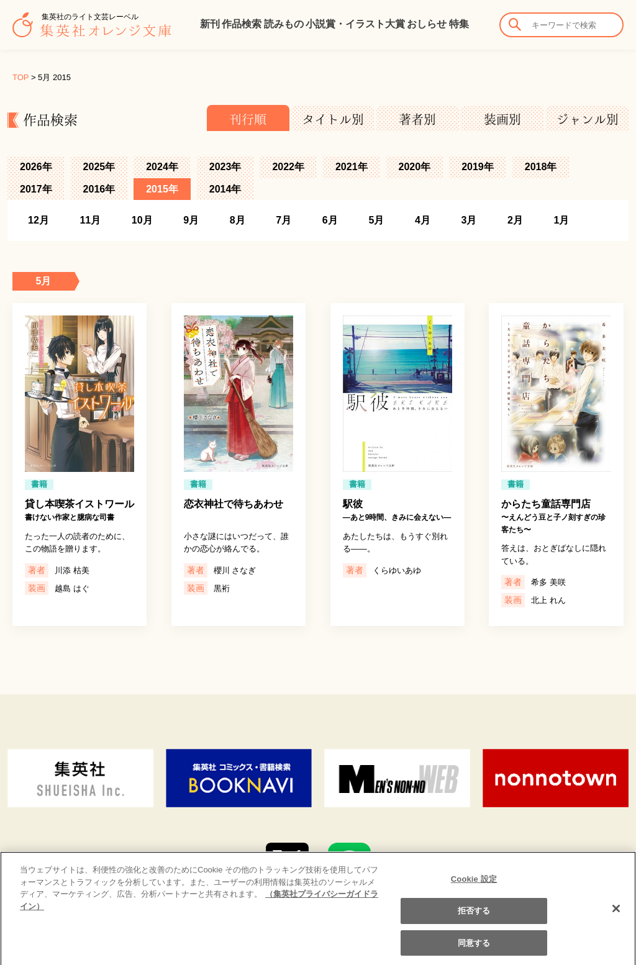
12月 (38, 220)
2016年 (99, 189)
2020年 (415, 166)
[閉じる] (616, 918)
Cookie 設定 (474, 889)
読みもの (284, 24)
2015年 (162, 189)
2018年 (541, 166)
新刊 (210, 24)
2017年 (36, 189)
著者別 (417, 119)
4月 (422, 220)
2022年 (288, 166)
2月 (515, 220)
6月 (330, 220)
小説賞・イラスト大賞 (355, 24)
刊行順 (247, 119)
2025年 (99, 166)
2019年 (477, 166)
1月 (562, 220)
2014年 (225, 189)
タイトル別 (333, 119)
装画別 (502, 119)
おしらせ (427, 24)
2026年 (36, 166)
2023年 (225, 166)
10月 (142, 220)
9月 (191, 220)
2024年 (162, 166)
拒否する (474, 920)
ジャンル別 (587, 119)
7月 (283, 220)
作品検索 (241, 24)
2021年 (351, 166)
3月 (468, 220)
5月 (376, 220)
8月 (237, 220)
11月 (90, 220)
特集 (459, 24)
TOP (20, 77)
